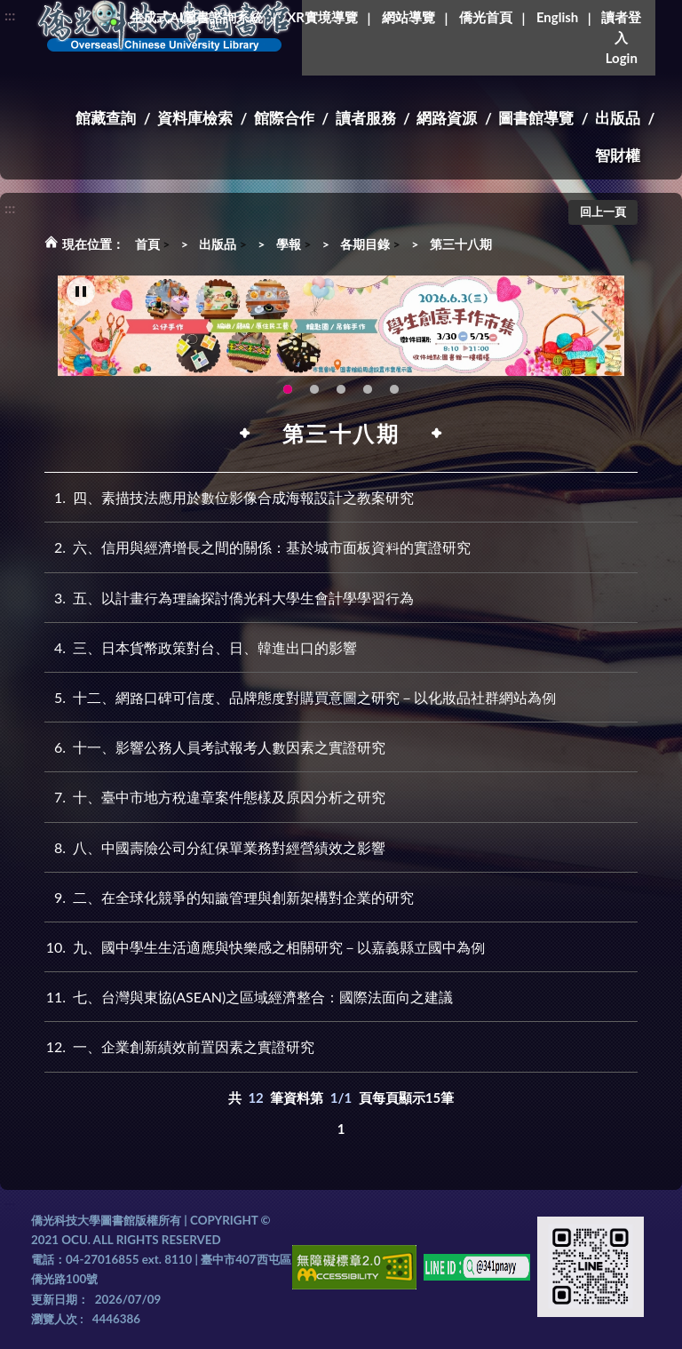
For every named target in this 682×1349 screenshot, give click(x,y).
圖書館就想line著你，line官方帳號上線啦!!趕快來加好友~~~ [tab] (394, 390)
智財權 (617, 155)
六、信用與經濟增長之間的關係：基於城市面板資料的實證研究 (257, 547)
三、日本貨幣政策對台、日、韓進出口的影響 (200, 647)
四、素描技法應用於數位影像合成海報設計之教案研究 (229, 497)
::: (9, 14)
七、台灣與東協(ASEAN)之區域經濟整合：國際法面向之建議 (248, 996)
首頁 (147, 243)
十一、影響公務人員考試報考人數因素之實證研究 (214, 747)
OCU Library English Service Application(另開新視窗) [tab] (314, 390)
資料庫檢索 (195, 117)
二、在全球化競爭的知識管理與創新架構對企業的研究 (229, 897)
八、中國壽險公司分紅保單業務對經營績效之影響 (214, 847)
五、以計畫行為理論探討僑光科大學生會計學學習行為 (229, 597)
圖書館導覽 (536, 117)
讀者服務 (366, 117)
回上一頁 (603, 211)
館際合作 (284, 117)
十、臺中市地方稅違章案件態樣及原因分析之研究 (214, 796)
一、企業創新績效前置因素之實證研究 (179, 1046)
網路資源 (446, 117)
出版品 (617, 117)
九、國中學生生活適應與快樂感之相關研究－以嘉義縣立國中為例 (264, 947)
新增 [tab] (367, 390)
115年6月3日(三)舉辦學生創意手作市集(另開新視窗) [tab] (287, 390)
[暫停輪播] (81, 292)
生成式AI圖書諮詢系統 (196, 17)
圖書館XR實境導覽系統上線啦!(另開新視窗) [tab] (341, 390)
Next (602, 331)
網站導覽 (408, 17)
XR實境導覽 (322, 17)
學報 (288, 243)
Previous (80, 331)
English (557, 17)
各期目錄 (365, 243)
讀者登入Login (621, 37)
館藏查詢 (105, 117)
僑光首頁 (485, 17)
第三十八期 (461, 243)
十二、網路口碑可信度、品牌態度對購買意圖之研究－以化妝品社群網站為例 (300, 697)
